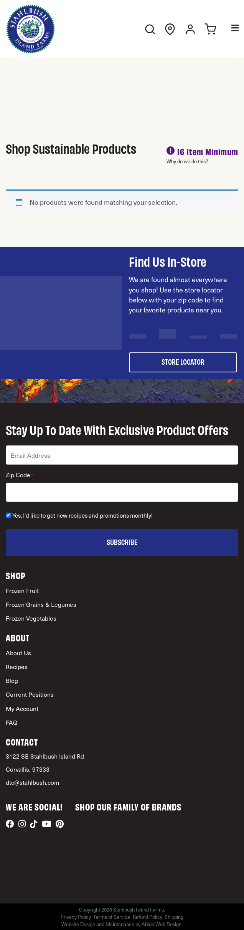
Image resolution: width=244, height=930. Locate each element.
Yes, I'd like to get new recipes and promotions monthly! (82, 516)
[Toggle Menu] (229, 29)
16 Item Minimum (207, 151)
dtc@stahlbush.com (32, 782)
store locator (183, 361)
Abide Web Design (161, 924)
